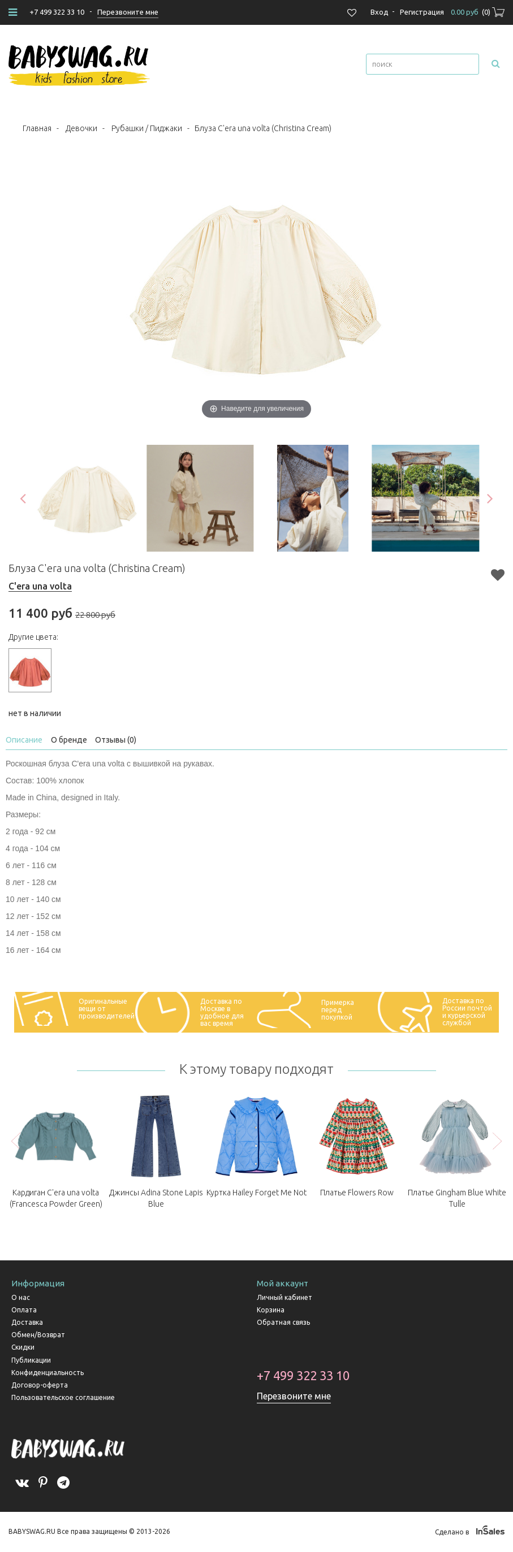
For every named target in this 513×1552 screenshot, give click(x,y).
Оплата (24, 1309)
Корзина (270, 1309)
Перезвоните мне (294, 1396)
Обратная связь (283, 1322)
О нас (20, 1297)
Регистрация (422, 12)
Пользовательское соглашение (63, 1397)
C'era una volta (40, 586)
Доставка (27, 1322)
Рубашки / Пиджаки (146, 128)
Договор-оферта (39, 1385)
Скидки (23, 1347)
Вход (379, 12)
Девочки (81, 128)
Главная (37, 128)
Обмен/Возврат (38, 1334)
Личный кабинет (284, 1297)
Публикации (31, 1360)
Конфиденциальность (47, 1372)
